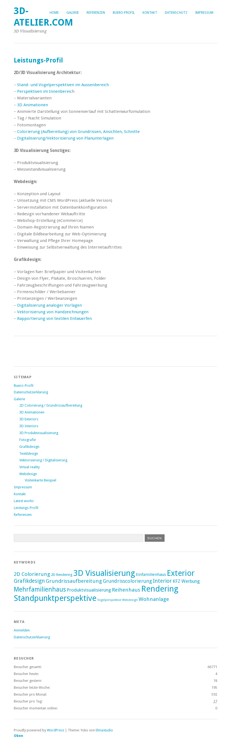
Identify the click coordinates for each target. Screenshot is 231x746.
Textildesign (28, 453)
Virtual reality (29, 467)
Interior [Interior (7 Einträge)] (162, 581)
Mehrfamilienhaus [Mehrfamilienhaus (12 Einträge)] (40, 589)
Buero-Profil (124, 13)
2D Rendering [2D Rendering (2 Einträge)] (61, 575)
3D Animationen (32, 104)
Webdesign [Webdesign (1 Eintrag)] (130, 600)
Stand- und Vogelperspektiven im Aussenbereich (63, 84)
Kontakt (150, 13)
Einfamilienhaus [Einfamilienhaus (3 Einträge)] (151, 574)
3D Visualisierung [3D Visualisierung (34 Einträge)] (104, 573)
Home (54, 13)
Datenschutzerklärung (31, 392)
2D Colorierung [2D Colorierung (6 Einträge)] (32, 574)
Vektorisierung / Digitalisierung (43, 460)
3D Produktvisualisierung (38, 433)
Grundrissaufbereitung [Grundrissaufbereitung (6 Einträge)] (74, 581)
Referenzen (96, 13)
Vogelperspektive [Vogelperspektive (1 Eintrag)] (109, 600)
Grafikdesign (29, 447)
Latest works (24, 501)
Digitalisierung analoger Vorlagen (49, 305)
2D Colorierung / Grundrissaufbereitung (50, 405)
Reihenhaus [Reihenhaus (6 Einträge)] (126, 590)
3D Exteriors (28, 419)
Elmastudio (104, 730)
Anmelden (22, 630)
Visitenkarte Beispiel (40, 480)
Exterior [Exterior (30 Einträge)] (181, 573)
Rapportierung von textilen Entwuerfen (54, 318)
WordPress (55, 730)
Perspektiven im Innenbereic (44, 91)
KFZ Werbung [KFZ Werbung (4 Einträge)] (186, 581)
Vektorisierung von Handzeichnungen (52, 311)
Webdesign (28, 474)
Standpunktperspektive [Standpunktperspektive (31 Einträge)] (55, 598)
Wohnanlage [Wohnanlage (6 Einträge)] (154, 599)
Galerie (72, 13)
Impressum (204, 13)
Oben (18, 736)
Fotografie (27, 440)
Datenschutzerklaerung (32, 637)
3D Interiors (28, 426)
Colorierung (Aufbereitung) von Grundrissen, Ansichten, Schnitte (78, 131)
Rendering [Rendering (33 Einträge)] (159, 588)
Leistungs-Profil (26, 508)
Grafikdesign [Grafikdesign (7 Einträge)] (29, 581)
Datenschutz (176, 13)
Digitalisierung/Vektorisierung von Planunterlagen (65, 138)
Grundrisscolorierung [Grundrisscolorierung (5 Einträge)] (127, 581)
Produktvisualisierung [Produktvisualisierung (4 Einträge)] (89, 590)
